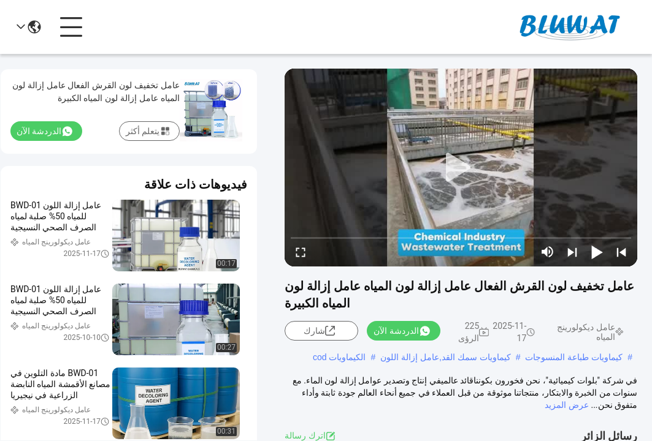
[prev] (621, 252)
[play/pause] (597, 252)
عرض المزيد (566, 405)
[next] (572, 252)
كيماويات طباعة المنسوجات (574, 357)
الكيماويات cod (339, 357)
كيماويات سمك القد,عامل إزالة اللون (445, 357)
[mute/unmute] (547, 252)
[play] (461, 168)
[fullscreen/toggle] (300, 252)
